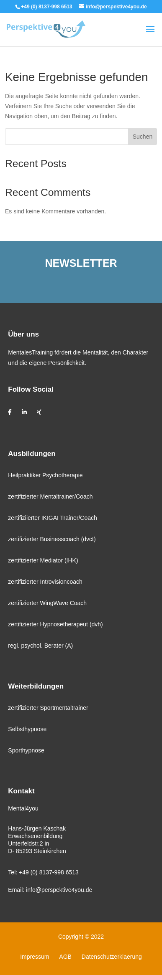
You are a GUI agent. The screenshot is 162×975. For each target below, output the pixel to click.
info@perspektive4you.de (59, 889)
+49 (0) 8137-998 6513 (49, 872)
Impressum (34, 956)
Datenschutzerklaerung (112, 956)
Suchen (142, 136)
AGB (65, 956)
